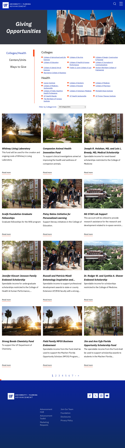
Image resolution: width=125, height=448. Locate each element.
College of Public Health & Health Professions (53, 92)
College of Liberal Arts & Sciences (52, 69)
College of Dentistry (77, 83)
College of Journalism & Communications (104, 63)
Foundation (65, 413)
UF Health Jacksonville (78, 96)
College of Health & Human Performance (79, 63)
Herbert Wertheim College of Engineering (106, 69)
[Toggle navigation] (121, 3)
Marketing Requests (44, 423)
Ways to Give (18, 67)
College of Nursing (76, 86)
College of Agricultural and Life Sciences (55, 58)
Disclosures (66, 416)
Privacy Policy (67, 420)
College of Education (51, 62)
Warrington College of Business (55, 73)
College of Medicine (103, 83)
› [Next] (75, 375)
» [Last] (78, 375)
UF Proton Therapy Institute (106, 96)
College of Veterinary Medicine (80, 91)
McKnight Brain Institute (104, 91)
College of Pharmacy (103, 86)
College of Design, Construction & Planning (107, 58)
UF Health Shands (50, 96)
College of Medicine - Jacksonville (51, 87)
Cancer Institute (49, 83)
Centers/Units (17, 60)
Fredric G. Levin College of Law (80, 68)
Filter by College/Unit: (48, 107)
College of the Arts (76, 57)
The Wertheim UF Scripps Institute (53, 100)
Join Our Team (67, 409)
